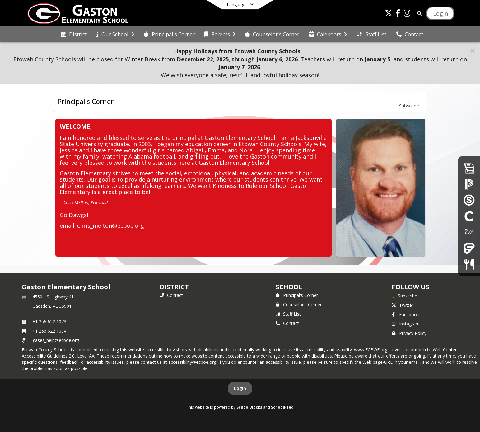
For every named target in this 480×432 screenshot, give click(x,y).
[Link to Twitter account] (388, 14)
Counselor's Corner (299, 304)
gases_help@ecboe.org (56, 340)
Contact (171, 295)
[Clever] (469, 216)
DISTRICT (174, 286)
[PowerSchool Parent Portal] (469, 184)
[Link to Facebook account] (398, 14)
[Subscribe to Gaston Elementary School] (404, 295)
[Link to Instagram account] (407, 14)
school (289, 286)
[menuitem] (74, 34)
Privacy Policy (409, 333)
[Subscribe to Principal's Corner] (409, 101)
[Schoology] (469, 199)
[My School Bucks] (469, 232)
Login (240, 388)
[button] (472, 50)
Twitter (402, 305)
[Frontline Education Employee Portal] (469, 248)
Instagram (406, 324)
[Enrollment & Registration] (469, 168)
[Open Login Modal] (440, 13)
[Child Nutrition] (469, 264)
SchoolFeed (282, 407)
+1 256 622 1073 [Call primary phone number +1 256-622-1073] (49, 322)
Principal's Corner (297, 295)
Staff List (288, 314)
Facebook (405, 314)
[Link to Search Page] (418, 13)
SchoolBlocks (249, 407)
